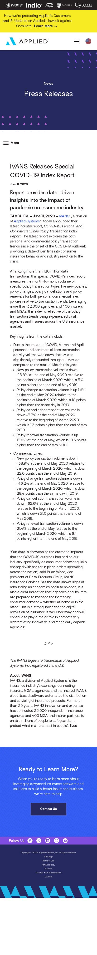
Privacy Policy (48, 865)
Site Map (48, 856)
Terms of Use (48, 861)
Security (48, 868)
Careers (48, 877)
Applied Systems (27, 221)
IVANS (63, 216)
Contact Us (48, 809)
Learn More (46, 26)
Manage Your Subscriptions (48, 872)
